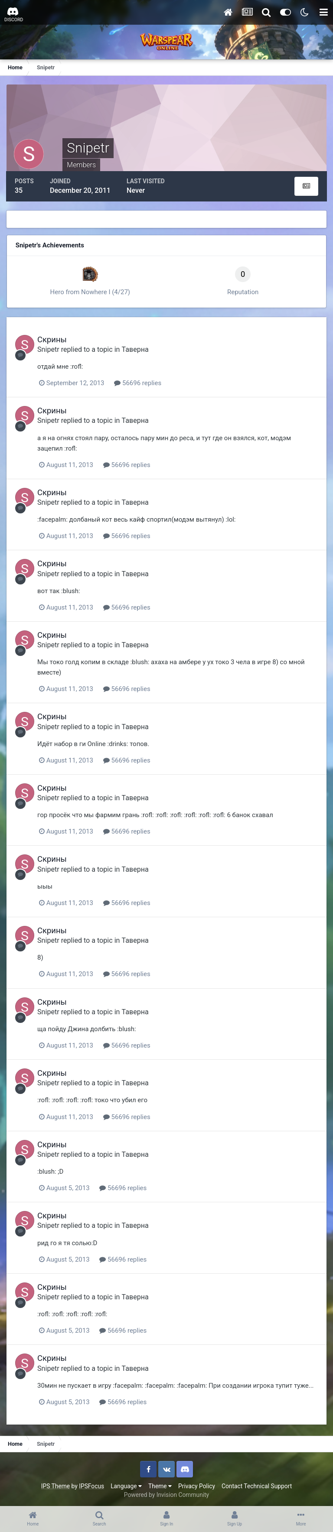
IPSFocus (91, 1483)
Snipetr (50, 348)
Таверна (137, 348)
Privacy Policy (196, 1483)
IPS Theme (55, 1483)
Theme (160, 1483)
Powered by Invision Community (166, 1493)
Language (126, 1483)
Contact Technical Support (257, 1483)
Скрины (54, 338)
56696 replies (139, 382)
